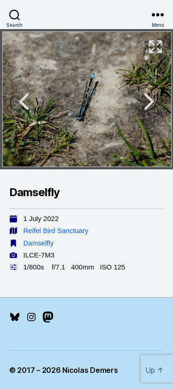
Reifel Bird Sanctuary (56, 230)
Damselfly (39, 243)
